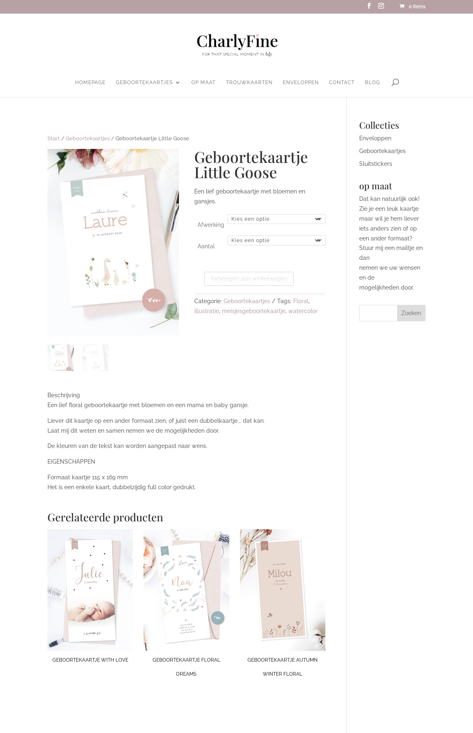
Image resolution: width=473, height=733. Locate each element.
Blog (372, 82)
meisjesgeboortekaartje (253, 311)
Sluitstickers (375, 163)
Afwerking (211, 225)
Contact (342, 82)
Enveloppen (301, 82)
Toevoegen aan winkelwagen (248, 278)
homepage (90, 82)
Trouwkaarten (249, 82)
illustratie (206, 311)
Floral (300, 301)
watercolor (303, 311)
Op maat (203, 82)
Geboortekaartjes (144, 82)
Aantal (206, 246)
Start (53, 138)
